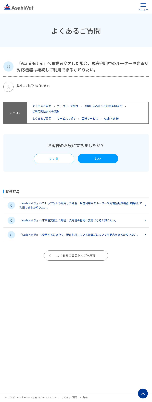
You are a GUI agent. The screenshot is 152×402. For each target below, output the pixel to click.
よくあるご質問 (69, 397)
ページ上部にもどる (143, 393)
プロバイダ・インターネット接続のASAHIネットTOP (30, 397)
